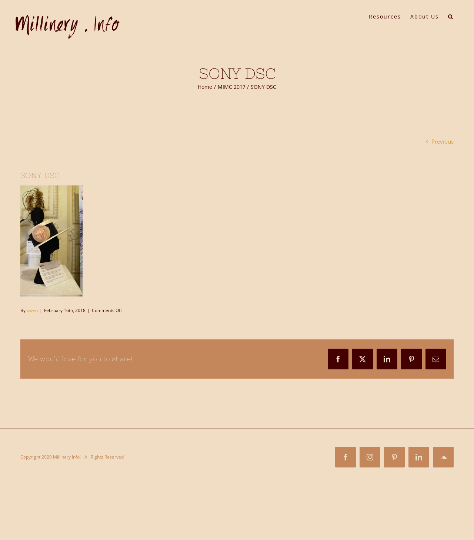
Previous (442, 141)
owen (32, 310)
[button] (451, 16)
